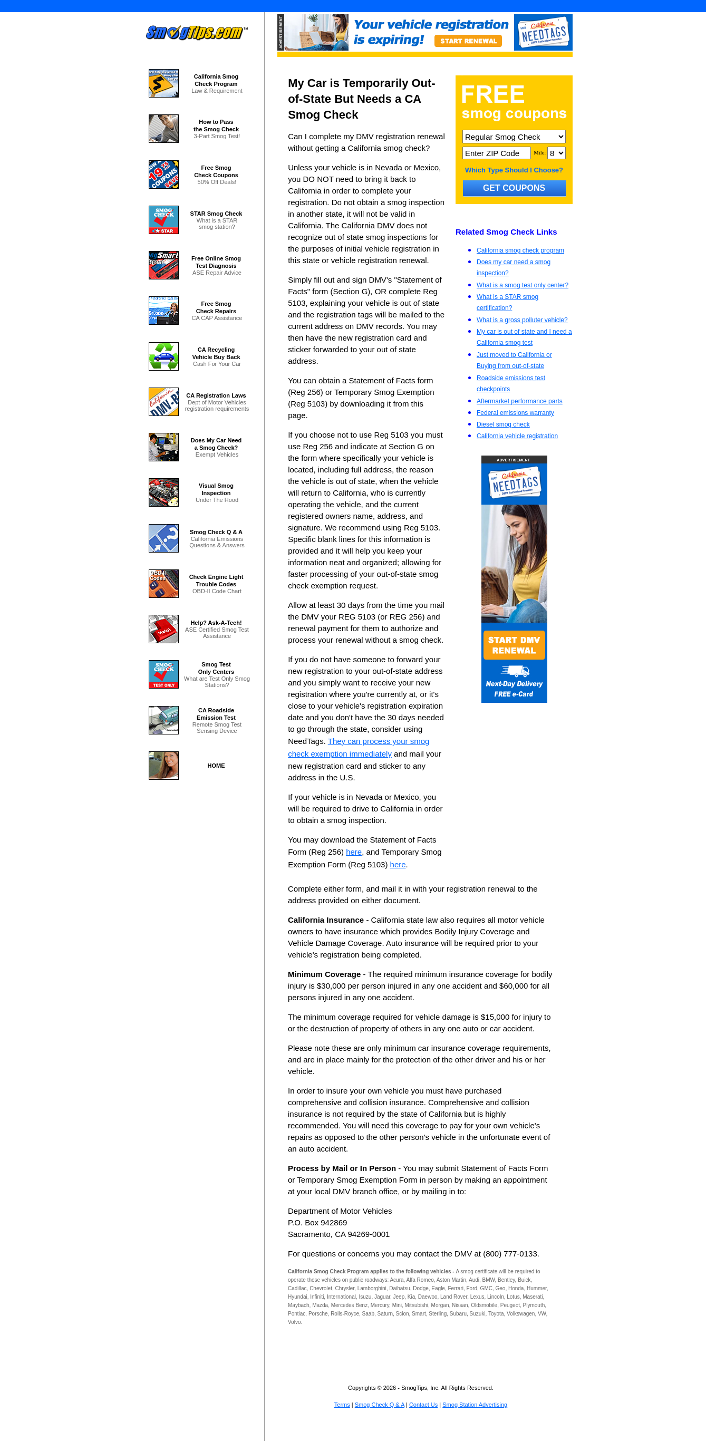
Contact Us (423, 1404)
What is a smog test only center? (522, 285)
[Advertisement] (514, 780)
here (354, 851)
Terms (342, 1404)
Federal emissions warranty (515, 413)
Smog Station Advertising (474, 1404)
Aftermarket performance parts (520, 401)
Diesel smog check (503, 424)
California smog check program (520, 250)
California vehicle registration (517, 436)
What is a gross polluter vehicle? (522, 320)
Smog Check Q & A (379, 1404)
